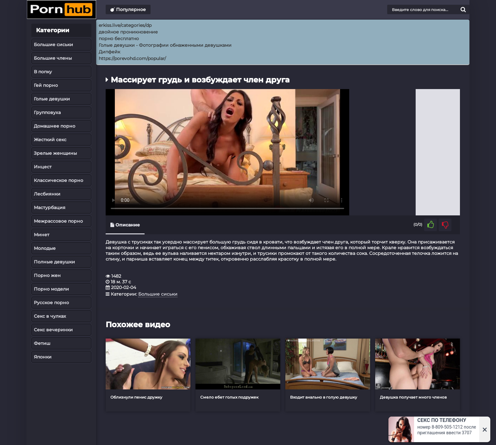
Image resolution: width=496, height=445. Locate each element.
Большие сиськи (53, 44)
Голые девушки (52, 99)
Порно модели (51, 289)
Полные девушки (54, 262)
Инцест (43, 167)
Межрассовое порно (58, 221)
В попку (43, 72)
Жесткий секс (50, 139)
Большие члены (53, 58)
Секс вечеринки (53, 330)
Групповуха (47, 112)
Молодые (45, 248)
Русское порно (51, 302)
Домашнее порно (54, 126)
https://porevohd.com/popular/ (132, 58)
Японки (43, 357)
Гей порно (46, 85)
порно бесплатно (119, 38)
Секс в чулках (50, 316)
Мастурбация (49, 207)
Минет (41, 235)
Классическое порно (58, 180)
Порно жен (47, 275)
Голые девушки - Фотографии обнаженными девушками (165, 45)
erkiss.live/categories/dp (125, 25)
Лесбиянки (47, 194)
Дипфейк (109, 52)
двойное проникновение (128, 32)
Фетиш (42, 343)
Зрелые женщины (55, 153)
